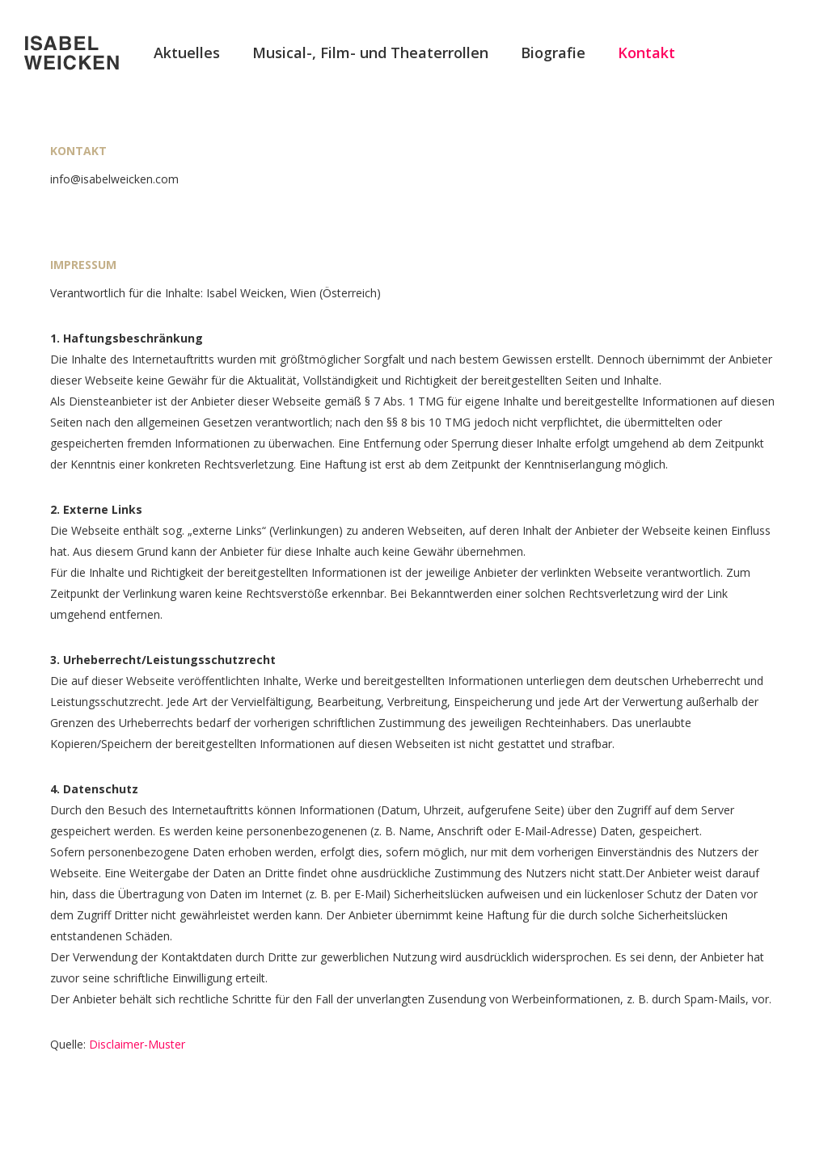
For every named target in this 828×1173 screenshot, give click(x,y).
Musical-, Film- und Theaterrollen (370, 52)
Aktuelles (187, 52)
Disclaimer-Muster (137, 1044)
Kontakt (646, 52)
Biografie (553, 52)
